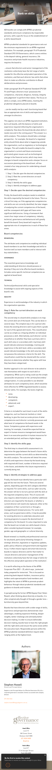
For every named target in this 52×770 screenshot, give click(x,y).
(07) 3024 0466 (8, 698)
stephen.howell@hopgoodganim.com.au (15, 702)
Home (25, 10)
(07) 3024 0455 (26, 738)
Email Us (26, 741)
